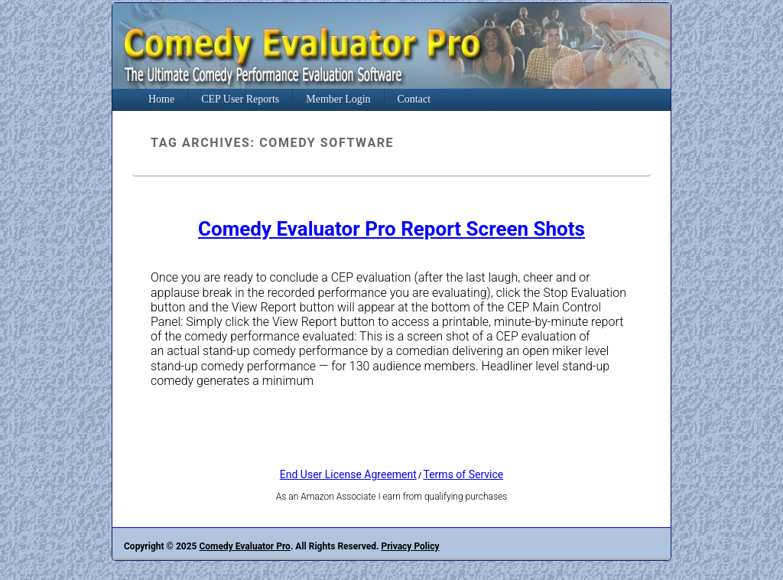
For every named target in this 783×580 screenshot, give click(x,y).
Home (161, 99)
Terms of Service (464, 474)
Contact (414, 99)
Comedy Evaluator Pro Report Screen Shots (391, 228)
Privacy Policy (410, 546)
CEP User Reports (240, 99)
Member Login (338, 99)
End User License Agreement (348, 474)
